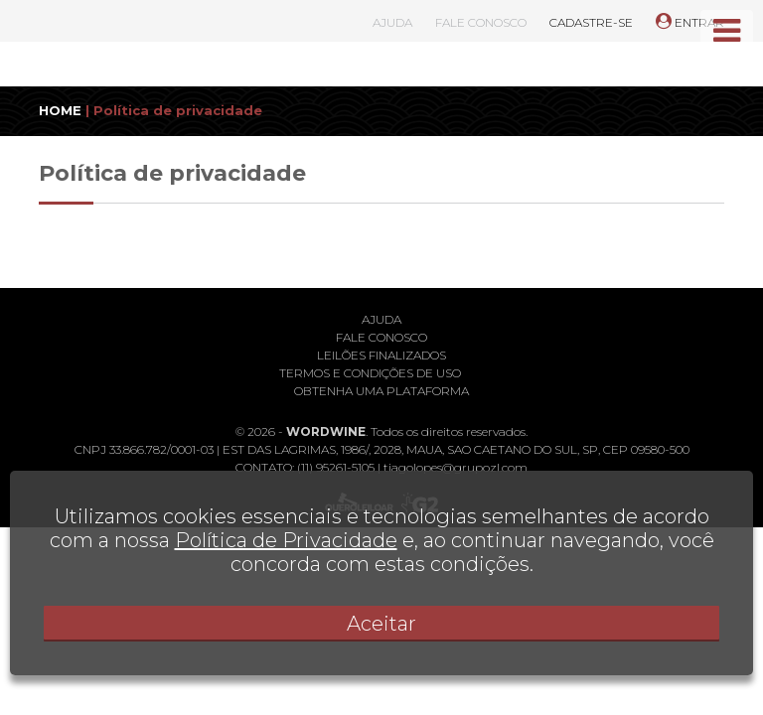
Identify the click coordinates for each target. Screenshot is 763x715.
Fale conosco (381, 337)
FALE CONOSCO (481, 22)
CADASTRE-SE (591, 22)
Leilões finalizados (381, 355)
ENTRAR (690, 22)
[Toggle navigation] (726, 31)
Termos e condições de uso (370, 372)
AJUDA (392, 22)
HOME (60, 110)
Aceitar (381, 624)
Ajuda (381, 319)
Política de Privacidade (286, 540)
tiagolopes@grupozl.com (455, 467)
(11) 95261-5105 (336, 467)
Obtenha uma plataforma (381, 390)
